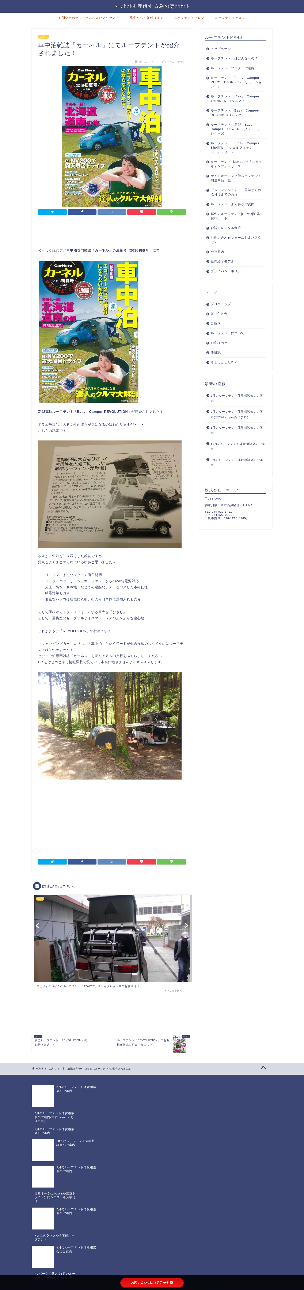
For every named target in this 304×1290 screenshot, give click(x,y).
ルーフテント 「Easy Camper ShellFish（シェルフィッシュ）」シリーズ (233, 156)
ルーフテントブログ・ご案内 (233, 68)
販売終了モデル (222, 270)
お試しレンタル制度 (226, 236)
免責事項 (72, 1225)
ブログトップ (221, 313)
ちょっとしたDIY (224, 371)
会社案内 (217, 260)
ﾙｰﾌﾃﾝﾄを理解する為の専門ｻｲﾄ (152, 6)
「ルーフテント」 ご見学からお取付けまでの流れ (234, 201)
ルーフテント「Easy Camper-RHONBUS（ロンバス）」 (233, 119)
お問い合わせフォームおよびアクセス (87, 18)
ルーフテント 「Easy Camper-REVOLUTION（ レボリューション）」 (233, 82)
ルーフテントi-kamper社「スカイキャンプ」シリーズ (233, 173)
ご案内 (43, 36)
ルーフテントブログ (189, 18)
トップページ (221, 48)
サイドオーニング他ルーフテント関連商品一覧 (234, 187)
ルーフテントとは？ (230, 18)
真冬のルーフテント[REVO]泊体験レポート (233, 225)
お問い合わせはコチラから (152, 1282)
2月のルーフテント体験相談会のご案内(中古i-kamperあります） (237, 423)
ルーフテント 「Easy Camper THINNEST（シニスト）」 (234, 100)
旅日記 (216, 361)
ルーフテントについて (227, 342)
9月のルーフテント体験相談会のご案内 (237, 471)
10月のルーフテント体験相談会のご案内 (238, 455)
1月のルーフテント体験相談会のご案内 (237, 439)
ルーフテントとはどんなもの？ (234, 58)
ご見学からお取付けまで (145, 18)
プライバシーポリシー (227, 280)
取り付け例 (219, 322)
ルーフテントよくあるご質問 (233, 213)
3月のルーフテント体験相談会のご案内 (237, 407)
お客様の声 (219, 351)
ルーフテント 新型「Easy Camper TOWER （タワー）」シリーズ (233, 138)
